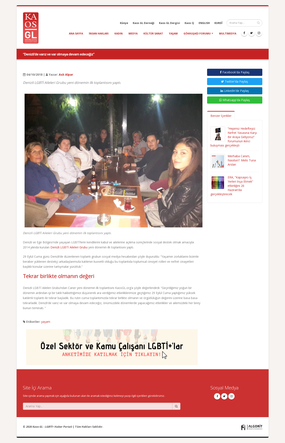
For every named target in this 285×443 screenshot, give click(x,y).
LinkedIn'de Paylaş (235, 91)
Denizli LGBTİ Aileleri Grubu (69, 247)
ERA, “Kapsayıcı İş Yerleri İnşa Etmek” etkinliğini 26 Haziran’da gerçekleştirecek (231, 185)
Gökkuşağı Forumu (197, 33)
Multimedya (227, 33)
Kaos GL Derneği (143, 23)
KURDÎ (218, 23)
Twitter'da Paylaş (234, 81)
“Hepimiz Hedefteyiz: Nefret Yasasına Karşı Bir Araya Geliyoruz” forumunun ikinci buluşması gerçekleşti (233, 137)
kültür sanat (153, 33)
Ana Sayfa (76, 33)
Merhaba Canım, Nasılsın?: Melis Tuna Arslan (242, 160)
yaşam (173, 33)
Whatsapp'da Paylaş (234, 100)
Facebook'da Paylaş (235, 72)
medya (133, 33)
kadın (118, 33)
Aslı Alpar (66, 74)
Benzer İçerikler (220, 116)
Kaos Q (189, 23)
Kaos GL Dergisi (169, 23)
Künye (124, 23)
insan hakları (99, 33)
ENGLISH (204, 23)
